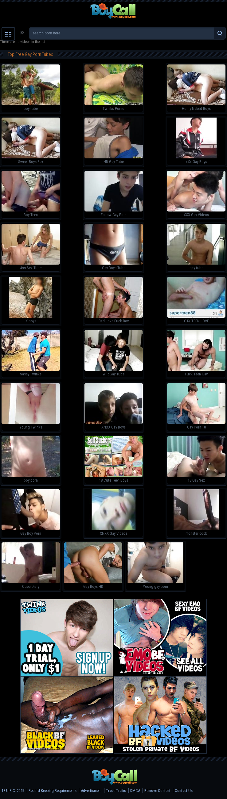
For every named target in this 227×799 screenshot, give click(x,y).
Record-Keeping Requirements (52, 790)
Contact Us (184, 790)
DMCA (135, 790)
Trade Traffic (116, 790)
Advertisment (91, 790)
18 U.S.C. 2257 (13, 790)
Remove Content (157, 790)
